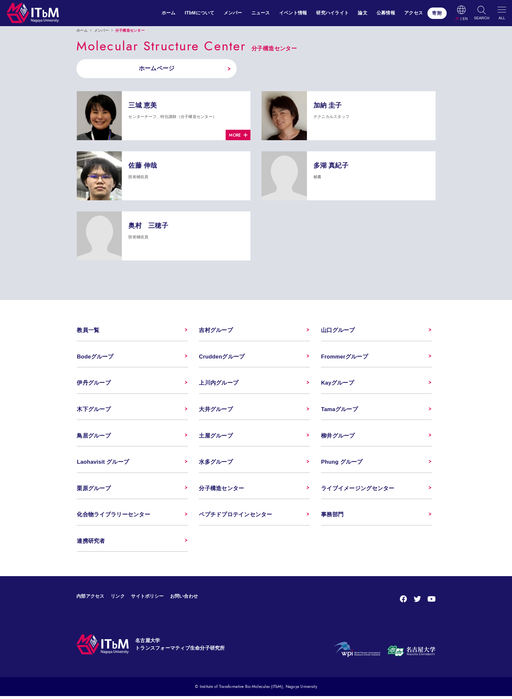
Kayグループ (337, 384)
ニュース (260, 12)
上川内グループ (218, 384)
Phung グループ (342, 463)
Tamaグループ (339, 411)
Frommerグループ (344, 357)
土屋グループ (216, 437)
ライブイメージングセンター (357, 490)
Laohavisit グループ (103, 463)
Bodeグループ (95, 357)
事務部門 (332, 517)
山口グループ (338, 331)
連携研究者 (91, 544)
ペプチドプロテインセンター (235, 517)
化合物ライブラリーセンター (113, 517)
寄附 (437, 13)
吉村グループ (216, 331)
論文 (362, 12)
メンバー (233, 12)
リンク (118, 598)
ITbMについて (200, 12)
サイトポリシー (147, 598)
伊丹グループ (94, 384)
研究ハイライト (332, 12)
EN (465, 19)
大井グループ (216, 411)
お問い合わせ (184, 598)
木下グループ (94, 411)
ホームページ (155, 68)
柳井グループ (338, 437)
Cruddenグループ (222, 357)
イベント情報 (293, 12)
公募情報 (385, 12)
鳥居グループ (94, 437)
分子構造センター (221, 490)
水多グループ (216, 463)
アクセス (413, 12)
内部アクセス (90, 598)
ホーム (169, 12)
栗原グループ (94, 490)
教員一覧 (88, 331)
